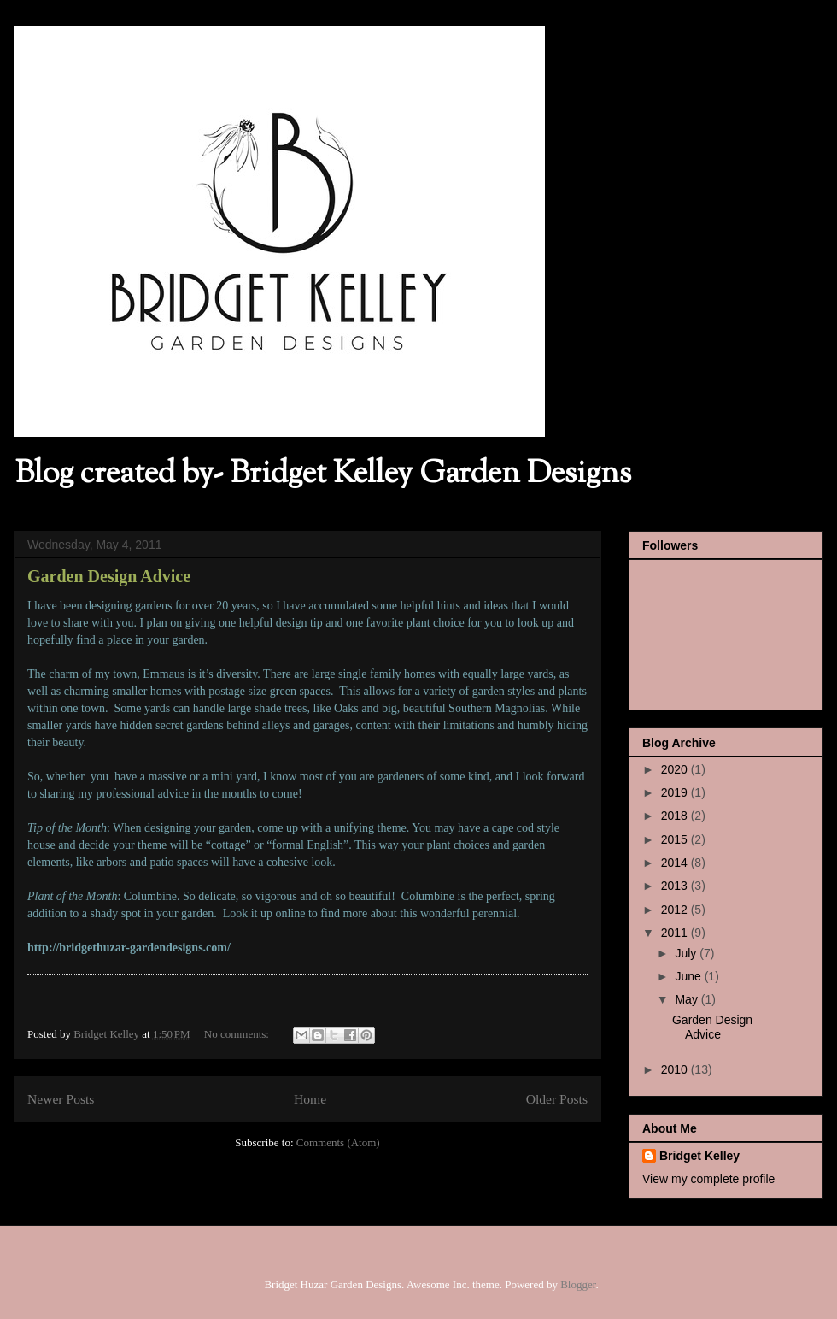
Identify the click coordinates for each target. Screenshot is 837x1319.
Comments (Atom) (338, 1142)
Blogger (577, 1284)
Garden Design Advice (108, 576)
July (687, 953)
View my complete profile (708, 1179)
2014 (676, 862)
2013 (676, 885)
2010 (676, 1069)
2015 (676, 839)
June (689, 976)
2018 (676, 815)
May (687, 999)
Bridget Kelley (699, 1156)
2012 (676, 909)
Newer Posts (60, 1099)
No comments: (238, 1034)
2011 (676, 932)
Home (310, 1099)
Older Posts (557, 1099)
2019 (676, 792)
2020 (676, 769)
